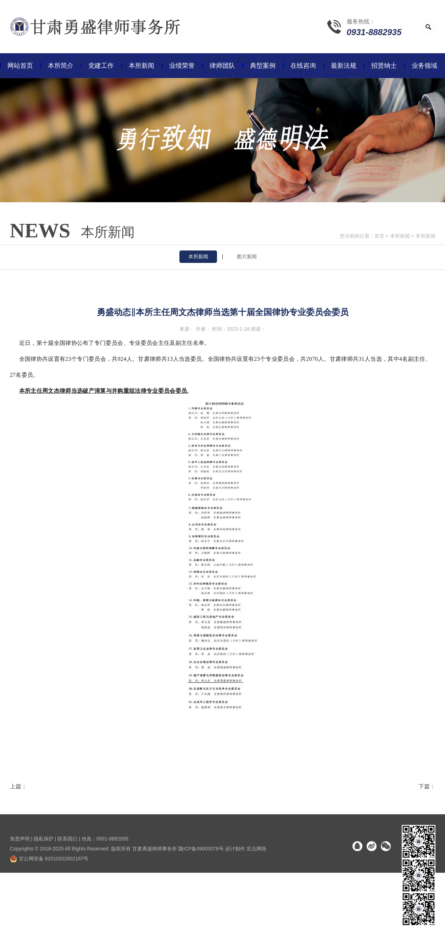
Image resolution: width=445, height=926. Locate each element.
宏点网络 (256, 848)
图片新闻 (247, 256)
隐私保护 (44, 839)
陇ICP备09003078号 (201, 848)
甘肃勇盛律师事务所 (154, 848)
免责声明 (20, 839)
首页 (379, 236)
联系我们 (67, 839)
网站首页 (20, 65)
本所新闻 (400, 236)
